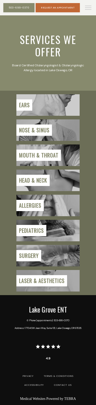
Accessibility (34, 385)
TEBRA (70, 399)
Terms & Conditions (58, 376)
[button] (88, 8)
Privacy (28, 376)
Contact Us (62, 385)
